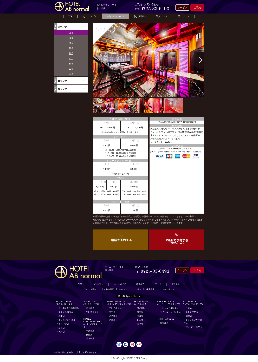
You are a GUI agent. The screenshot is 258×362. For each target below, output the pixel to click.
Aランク (62, 26)
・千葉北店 (89, 331)
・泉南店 (139, 312)
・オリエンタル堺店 (65, 320)
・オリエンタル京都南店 (67, 308)
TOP (70, 16)
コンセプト (90, 16)
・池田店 (139, 316)
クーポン (182, 7)
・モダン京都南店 (64, 312)
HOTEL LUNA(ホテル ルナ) (141, 303)
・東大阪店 (112, 316)
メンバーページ (167, 289)
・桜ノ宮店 (140, 308)
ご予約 (197, 7)
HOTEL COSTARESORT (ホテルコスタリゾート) (93, 323)
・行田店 (188, 308)
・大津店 (60, 332)
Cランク (62, 89)
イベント (123, 289)
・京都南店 (89, 308)
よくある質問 (108, 289)
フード (162, 16)
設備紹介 (140, 16)
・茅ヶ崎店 (89, 338)
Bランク (62, 81)
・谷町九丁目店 (91, 312)
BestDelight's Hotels (129, 296)
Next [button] (200, 60)
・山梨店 (188, 316)
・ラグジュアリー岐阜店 (169, 312)
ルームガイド (115, 16)
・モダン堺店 (62, 323)
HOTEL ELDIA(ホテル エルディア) (193, 303)
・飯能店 (88, 334)
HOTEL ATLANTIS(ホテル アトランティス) (119, 303)
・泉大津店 (163, 323)
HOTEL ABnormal (166, 319)
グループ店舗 (90, 289)
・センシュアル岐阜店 (168, 308)
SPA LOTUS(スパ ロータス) (91, 303)
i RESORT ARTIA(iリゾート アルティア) (168, 303)
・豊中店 (60, 316)
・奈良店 (60, 328)
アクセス (184, 16)
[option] (148, 60)
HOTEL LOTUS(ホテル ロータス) (64, 303)
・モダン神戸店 (191, 312)
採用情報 (150, 289)
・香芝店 (139, 320)
